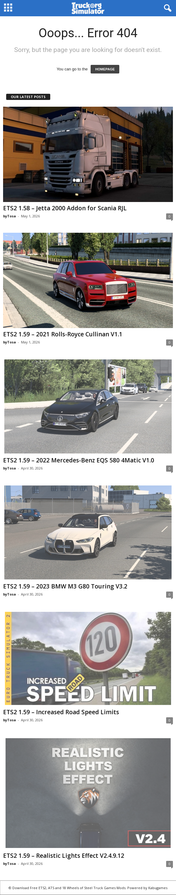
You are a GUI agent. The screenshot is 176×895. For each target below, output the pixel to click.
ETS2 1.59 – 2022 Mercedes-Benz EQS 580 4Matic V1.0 (78, 460)
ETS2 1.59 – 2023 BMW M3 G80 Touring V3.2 (65, 586)
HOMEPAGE (105, 69)
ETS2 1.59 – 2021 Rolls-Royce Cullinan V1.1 (62, 334)
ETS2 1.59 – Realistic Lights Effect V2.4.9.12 (63, 856)
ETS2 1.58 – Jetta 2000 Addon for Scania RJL (65, 208)
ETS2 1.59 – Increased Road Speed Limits (61, 712)
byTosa (9, 216)
